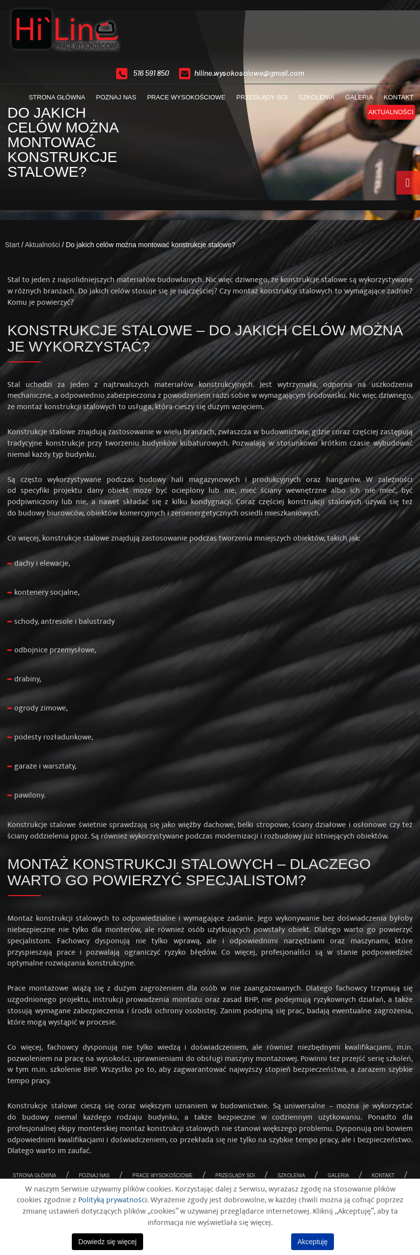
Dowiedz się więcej (107, 1242)
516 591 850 (151, 73)
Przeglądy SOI (258, 101)
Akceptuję (313, 1242)
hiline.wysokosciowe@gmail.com (249, 73)
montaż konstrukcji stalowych (282, 291)
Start (12, 245)
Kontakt (395, 101)
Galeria (355, 101)
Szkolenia (312, 101)
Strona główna (53, 101)
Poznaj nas (112, 101)
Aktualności (387, 116)
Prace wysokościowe (182, 101)
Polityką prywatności (112, 1199)
